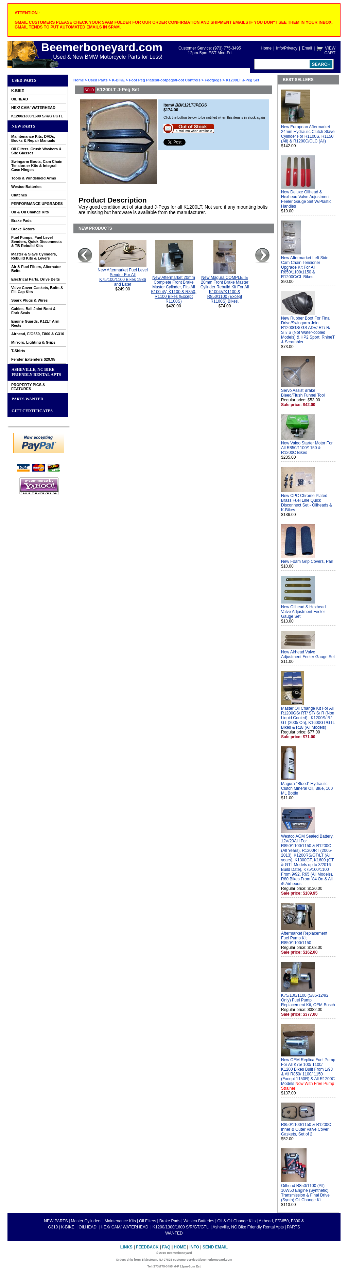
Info (194, 1247)
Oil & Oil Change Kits (30, 212)
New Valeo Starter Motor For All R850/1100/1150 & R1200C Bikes (307, 448)
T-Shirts (18, 351)
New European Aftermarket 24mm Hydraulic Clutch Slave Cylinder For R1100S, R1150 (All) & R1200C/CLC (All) (307, 134)
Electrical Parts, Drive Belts (35, 279)
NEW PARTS (23, 126)
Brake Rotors (23, 229)
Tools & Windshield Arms (33, 178)
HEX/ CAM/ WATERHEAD (33, 108)
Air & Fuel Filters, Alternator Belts (36, 269)
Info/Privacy (286, 48)
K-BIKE (17, 91)
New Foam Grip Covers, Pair (307, 561)
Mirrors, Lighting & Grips (33, 342)
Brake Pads (21, 220)
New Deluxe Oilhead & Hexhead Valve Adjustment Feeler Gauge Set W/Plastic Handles (306, 199)
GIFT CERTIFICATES (32, 410)
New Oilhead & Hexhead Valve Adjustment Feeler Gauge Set (303, 612)
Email (307, 48)
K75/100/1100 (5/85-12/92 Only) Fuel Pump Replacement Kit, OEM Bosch (308, 1000)
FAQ (166, 1247)
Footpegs (213, 80)
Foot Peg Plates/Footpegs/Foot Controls (165, 80)
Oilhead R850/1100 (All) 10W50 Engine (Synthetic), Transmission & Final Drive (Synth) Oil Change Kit (305, 1192)
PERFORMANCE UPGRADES (37, 204)
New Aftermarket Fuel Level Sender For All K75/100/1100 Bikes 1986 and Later (122, 277)
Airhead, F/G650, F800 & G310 (37, 334)
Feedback (147, 1247)
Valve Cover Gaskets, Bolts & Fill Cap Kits (37, 290)
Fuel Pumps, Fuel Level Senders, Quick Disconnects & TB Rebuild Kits (36, 241)
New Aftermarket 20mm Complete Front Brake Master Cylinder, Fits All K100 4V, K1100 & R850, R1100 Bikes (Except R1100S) (173, 289)
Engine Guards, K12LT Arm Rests (35, 323)
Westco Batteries (26, 187)
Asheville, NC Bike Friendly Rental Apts (36, 372)
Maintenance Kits (120, 1221)
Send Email (215, 1247)
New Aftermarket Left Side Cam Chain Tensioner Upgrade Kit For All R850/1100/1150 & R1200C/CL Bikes (304, 267)
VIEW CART (330, 50)
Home (266, 48)
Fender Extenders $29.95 (33, 359)
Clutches (19, 195)
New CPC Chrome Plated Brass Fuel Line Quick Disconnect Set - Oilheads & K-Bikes (306, 502)
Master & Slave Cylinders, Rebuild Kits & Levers (34, 256)
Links (126, 1247)
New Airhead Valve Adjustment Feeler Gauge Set (308, 654)
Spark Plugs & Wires (29, 300)
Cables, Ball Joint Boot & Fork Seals (33, 311)
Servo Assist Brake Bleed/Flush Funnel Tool (303, 393)
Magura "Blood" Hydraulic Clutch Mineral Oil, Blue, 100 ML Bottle (307, 788)
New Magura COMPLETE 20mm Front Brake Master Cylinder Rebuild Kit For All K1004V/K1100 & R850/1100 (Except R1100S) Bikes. (225, 289)
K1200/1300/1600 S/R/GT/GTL (37, 116)
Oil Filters (147, 1221)
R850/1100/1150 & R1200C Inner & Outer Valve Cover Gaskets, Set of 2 (306, 1129)
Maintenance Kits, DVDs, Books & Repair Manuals (33, 138)
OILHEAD (19, 99)
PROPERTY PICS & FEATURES (28, 387)
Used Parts (24, 80)
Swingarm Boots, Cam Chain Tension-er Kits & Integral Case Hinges (36, 165)
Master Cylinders (86, 1221)
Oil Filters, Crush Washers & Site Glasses (36, 151)
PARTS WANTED (28, 399)
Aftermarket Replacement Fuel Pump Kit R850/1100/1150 (304, 938)
